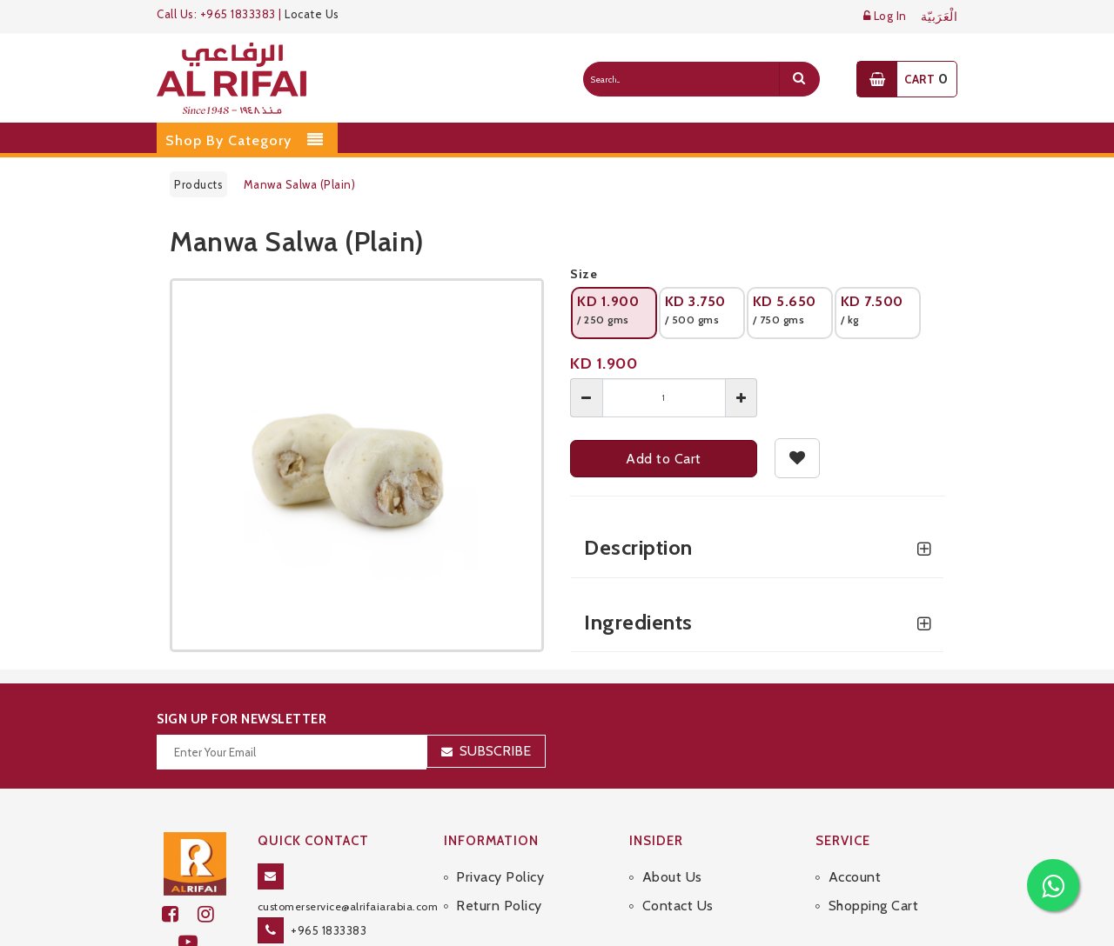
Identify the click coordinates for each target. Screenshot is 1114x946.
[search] (799, 79)
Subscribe (495, 751)
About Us (672, 877)
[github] (213, 914)
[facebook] (180, 914)
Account (855, 877)
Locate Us (312, 14)
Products (198, 184)
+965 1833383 (328, 930)
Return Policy (499, 905)
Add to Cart (663, 458)
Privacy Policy (500, 877)
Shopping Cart (874, 905)
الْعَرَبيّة (939, 16)
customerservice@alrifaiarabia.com (348, 906)
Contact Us (678, 905)
